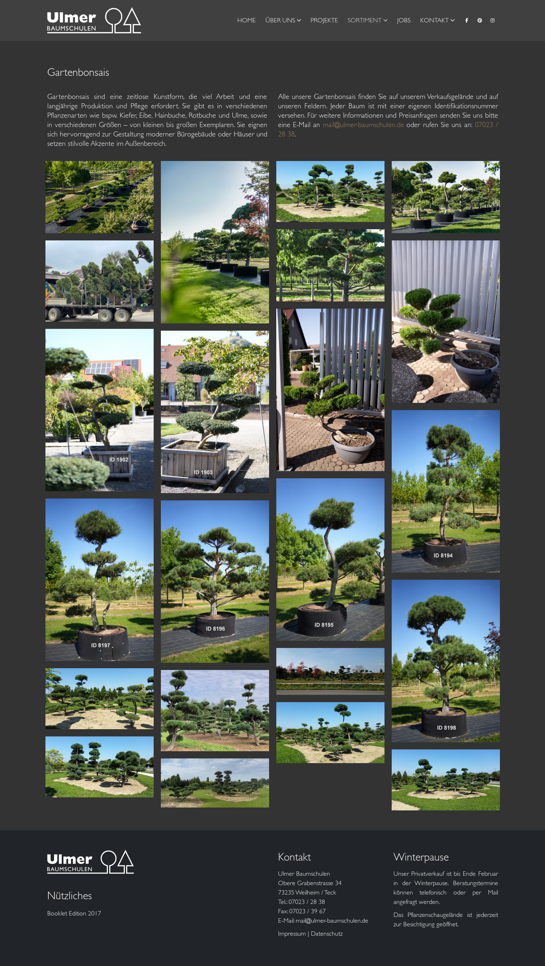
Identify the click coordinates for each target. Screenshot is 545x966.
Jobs (403, 20)
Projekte (324, 20)
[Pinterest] (480, 20)
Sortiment (365, 20)
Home (246, 20)
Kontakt (434, 20)
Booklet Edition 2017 (74, 913)
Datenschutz (327, 933)
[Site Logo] (94, 20)
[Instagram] (493, 20)
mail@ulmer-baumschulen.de (363, 125)
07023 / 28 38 (307, 901)
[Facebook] (467, 20)
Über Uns (280, 20)
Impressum (292, 933)
